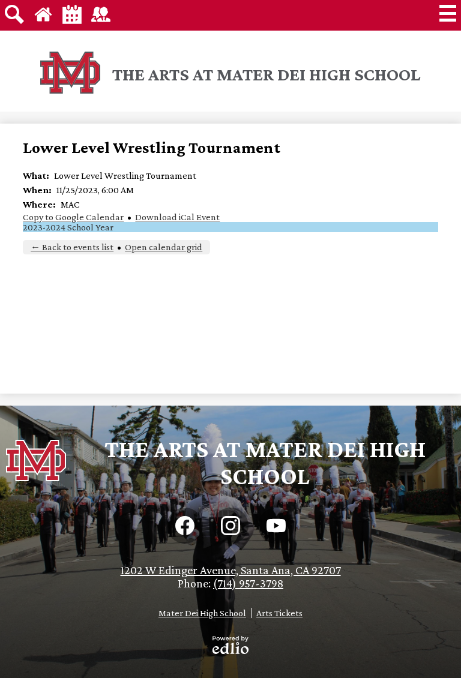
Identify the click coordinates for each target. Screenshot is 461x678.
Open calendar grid (163, 247)
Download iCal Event (177, 217)
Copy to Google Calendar (73, 217)
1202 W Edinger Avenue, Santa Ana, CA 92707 (231, 570)
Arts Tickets (279, 613)
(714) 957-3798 (248, 583)
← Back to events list (72, 247)
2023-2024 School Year (68, 227)
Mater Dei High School (202, 613)
